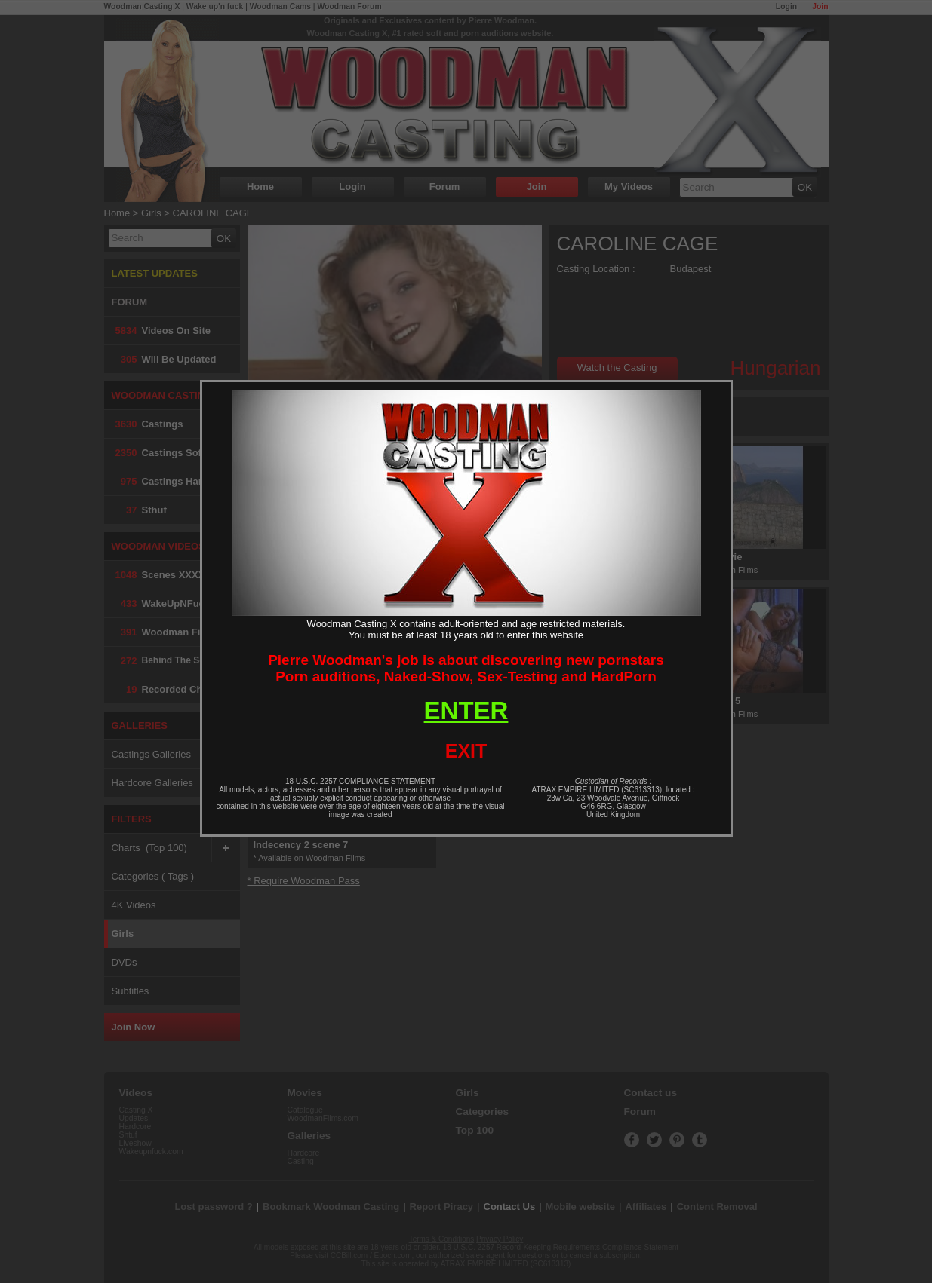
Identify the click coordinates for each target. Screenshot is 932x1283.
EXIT (466, 750)
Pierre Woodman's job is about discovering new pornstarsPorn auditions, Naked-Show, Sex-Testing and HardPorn (466, 668)
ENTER (466, 710)
